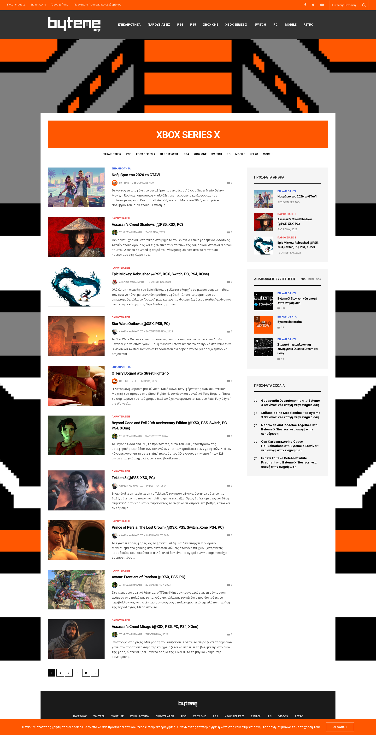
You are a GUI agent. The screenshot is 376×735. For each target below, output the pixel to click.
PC (275, 24)
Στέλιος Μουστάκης (132, 282)
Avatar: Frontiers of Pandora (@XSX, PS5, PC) (148, 577)
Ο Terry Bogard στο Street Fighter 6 (140, 373)
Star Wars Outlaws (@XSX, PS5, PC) (141, 323)
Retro (308, 24)
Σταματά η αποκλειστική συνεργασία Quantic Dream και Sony (297, 349)
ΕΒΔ (303, 279)
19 (280, 327)
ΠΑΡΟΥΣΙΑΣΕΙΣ (159, 24)
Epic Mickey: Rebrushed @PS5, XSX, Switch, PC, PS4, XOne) (160, 274)
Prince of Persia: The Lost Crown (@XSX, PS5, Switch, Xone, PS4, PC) (168, 527)
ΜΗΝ (311, 279)
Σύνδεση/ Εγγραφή (344, 5)
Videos (268, 154)
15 (86, 672)
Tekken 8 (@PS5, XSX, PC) (133, 477)
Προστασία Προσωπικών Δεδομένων (97, 4)
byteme (124, 182)
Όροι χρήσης (60, 4)
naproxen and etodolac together (286, 425)
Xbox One (210, 24)
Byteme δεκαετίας (289, 322)
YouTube (117, 716)
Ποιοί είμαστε (16, 4)
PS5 (193, 24)
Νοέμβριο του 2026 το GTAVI (136, 175)
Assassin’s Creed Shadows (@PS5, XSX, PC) (147, 224)
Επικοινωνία (38, 4)
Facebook (80, 716)
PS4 (180, 24)
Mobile (290, 24)
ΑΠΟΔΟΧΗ (340, 727)
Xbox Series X (236, 24)
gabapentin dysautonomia (281, 400)
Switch (260, 24)
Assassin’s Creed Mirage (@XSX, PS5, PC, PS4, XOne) (155, 626)
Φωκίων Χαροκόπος (131, 331)
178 (281, 308)
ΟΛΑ (318, 279)
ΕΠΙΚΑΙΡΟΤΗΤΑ (129, 24)
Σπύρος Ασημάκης (130, 232)
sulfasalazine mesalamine (281, 413)
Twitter (99, 716)
